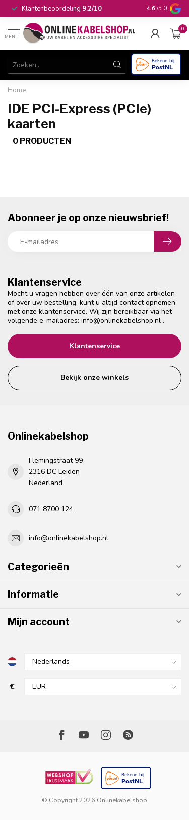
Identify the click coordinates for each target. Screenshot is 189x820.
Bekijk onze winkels (94, 377)
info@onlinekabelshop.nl (121, 320)
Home (17, 90)
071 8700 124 (51, 509)
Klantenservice (95, 346)
